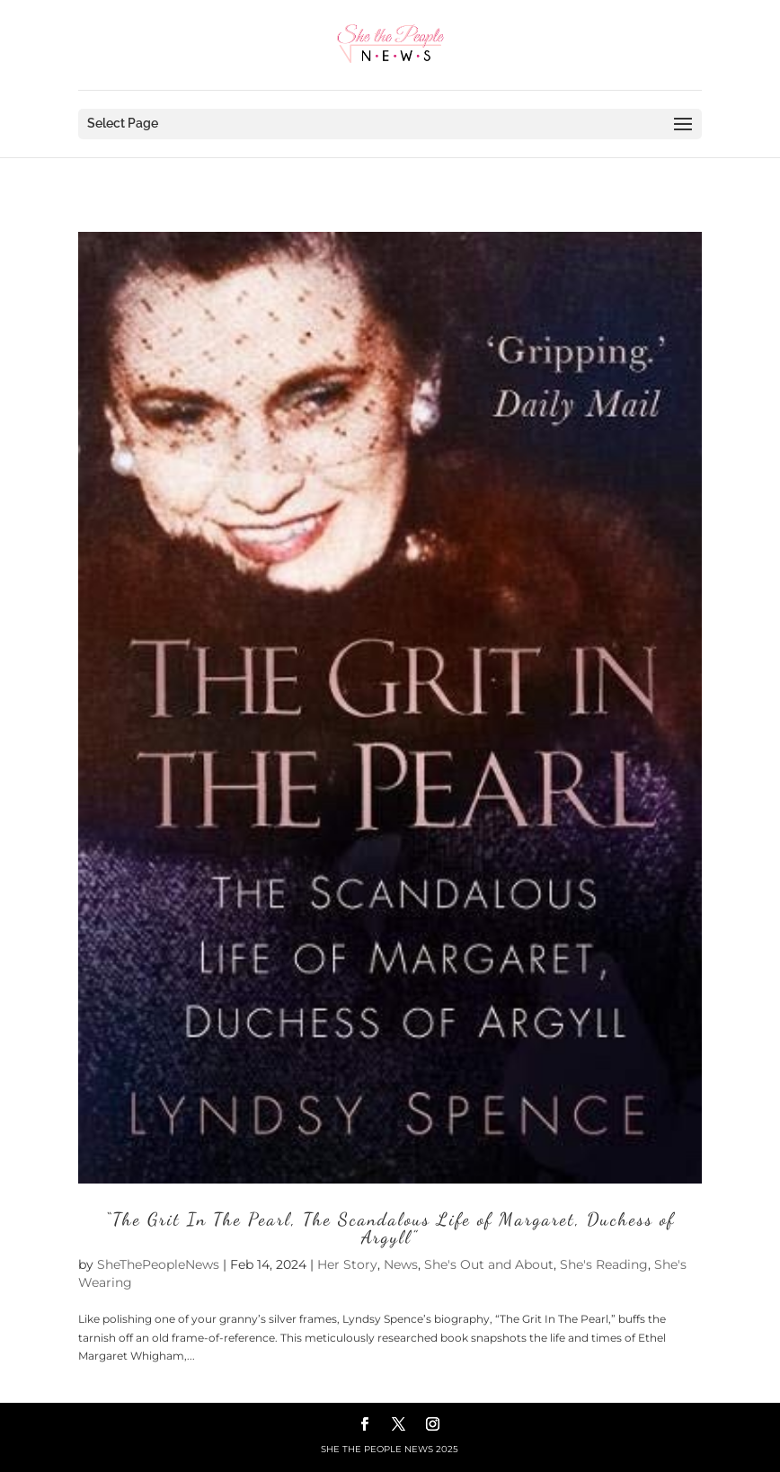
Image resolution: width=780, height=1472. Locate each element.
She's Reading (604, 1264)
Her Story (347, 1264)
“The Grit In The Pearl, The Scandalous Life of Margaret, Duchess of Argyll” (390, 1228)
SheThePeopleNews (158, 1264)
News (401, 1264)
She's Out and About (489, 1264)
